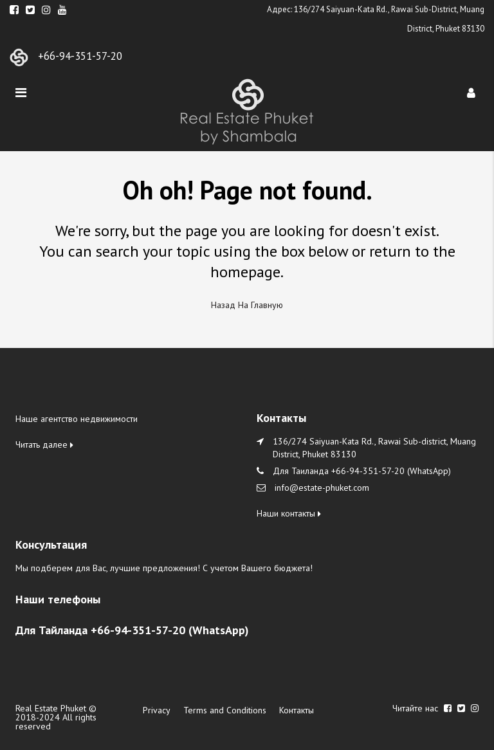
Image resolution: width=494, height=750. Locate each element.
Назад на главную (247, 305)
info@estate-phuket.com (322, 487)
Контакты (296, 710)
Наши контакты (289, 513)
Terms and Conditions (224, 710)
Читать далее (44, 444)
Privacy (156, 710)
